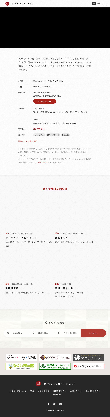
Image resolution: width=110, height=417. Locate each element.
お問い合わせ (42, 162)
